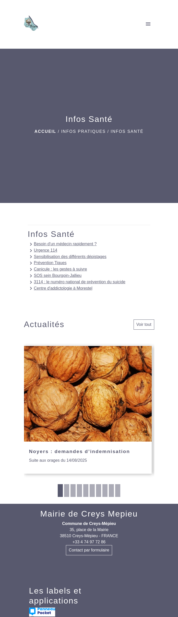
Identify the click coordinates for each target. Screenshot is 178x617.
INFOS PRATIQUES (83, 131)
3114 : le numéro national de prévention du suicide (76, 282)
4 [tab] (79, 490)
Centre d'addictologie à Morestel (60, 288)
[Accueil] (31, 24)
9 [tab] (111, 490)
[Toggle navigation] (148, 24)
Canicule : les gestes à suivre (57, 269)
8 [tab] (105, 490)
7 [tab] (98, 490)
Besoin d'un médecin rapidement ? (62, 244)
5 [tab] (85, 490)
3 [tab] (73, 490)
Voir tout (143, 324)
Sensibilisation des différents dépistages (67, 257)
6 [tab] (92, 490)
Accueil (45, 131)
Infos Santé (127, 131)
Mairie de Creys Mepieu (89, 513)
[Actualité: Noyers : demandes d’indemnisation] (88, 410)
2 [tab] (66, 490)
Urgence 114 (42, 251)
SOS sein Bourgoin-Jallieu (55, 276)
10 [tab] (117, 490)
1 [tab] (60, 490)
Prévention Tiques (47, 263)
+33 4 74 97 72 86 (89, 542)
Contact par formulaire (89, 550)
